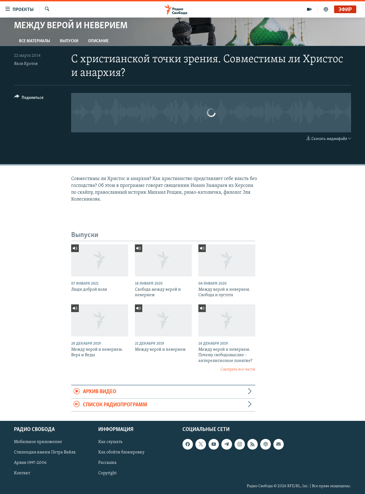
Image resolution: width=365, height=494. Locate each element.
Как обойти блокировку (121, 452)
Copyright (107, 473)
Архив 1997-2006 (30, 463)
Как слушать (110, 442)
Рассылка (107, 463)
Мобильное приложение (38, 442)
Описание (98, 41)
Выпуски (69, 41)
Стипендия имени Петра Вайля (45, 452)
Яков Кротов (26, 64)
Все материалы (34, 41)
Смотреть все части (238, 369)
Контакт (22, 473)
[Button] (29, 98)
